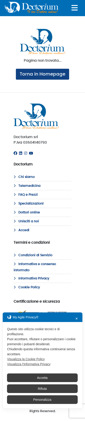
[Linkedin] (20, 153)
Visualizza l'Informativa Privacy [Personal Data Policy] (28, 364)
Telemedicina (27, 186)
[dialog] (42, 360)
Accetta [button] (42, 378)
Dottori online (27, 212)
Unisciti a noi (26, 221)
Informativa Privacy (31, 278)
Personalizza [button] (42, 399)
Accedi (21, 230)
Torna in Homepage (42, 74)
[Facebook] (15, 153)
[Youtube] (31, 153)
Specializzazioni (29, 203)
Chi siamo (24, 177)
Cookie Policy (27, 287)
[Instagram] (25, 153)
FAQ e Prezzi (26, 194)
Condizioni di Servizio (33, 255)
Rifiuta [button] (42, 389)
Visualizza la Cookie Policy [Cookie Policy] (26, 359)
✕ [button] (76, 318)
